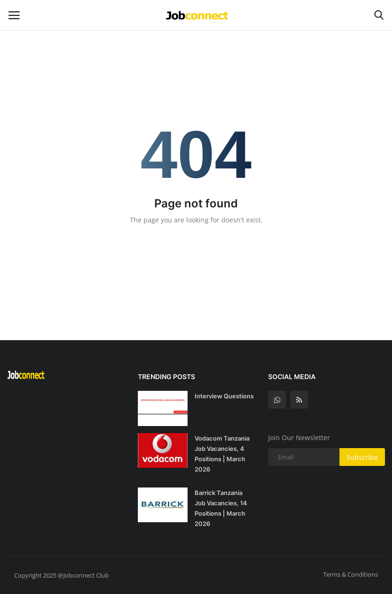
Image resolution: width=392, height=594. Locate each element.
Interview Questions (224, 396)
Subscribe (362, 457)
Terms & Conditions (350, 574)
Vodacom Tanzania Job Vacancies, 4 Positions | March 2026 (222, 453)
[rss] (299, 400)
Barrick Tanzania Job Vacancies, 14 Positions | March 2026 (221, 508)
